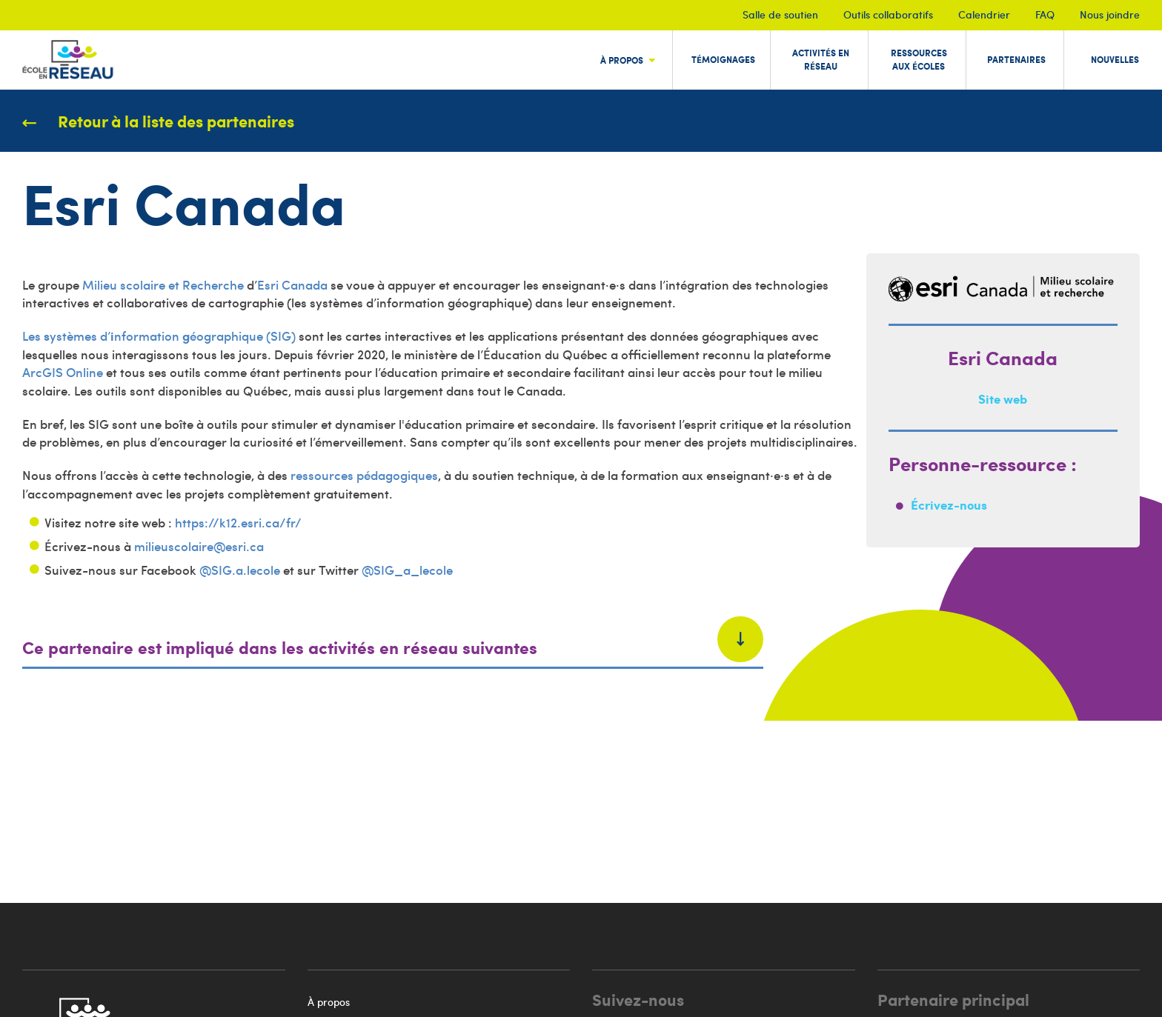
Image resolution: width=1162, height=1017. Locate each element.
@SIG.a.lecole (239, 569)
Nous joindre (1110, 14)
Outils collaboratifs (888, 14)
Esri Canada (292, 284)
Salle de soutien (780, 14)
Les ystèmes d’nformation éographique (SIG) (159, 335)
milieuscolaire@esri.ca (199, 546)
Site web (1002, 398)
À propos (329, 1002)
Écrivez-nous (949, 504)
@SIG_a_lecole (407, 569)
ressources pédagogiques (364, 475)
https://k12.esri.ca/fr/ (238, 522)
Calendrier (984, 14)
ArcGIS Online (62, 372)
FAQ (1045, 14)
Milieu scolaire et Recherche (163, 284)
